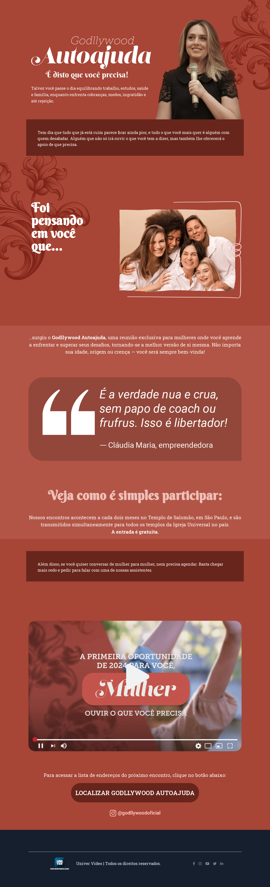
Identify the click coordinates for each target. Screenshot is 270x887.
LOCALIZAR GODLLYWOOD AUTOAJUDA (135, 793)
